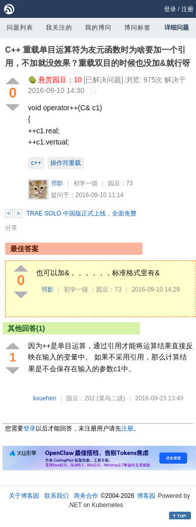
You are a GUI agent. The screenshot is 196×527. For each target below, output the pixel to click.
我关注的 (59, 27)
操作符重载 (65, 162)
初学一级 (85, 183)
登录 (170, 9)
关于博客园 (24, 495)
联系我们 (56, 495)
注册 (187, 9)
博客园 (146, 495)
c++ (36, 162)
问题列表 (20, 27)
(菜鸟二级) (111, 398)
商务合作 (86, 495)
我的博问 (98, 27)
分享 (11, 227)
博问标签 (137, 27)
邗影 (57, 183)
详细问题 (176, 27)
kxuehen (44, 398)
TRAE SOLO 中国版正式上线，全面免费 (81, 213)
